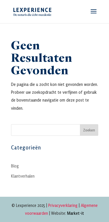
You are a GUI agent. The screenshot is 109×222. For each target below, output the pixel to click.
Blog (15, 166)
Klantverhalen (23, 176)
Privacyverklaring (63, 205)
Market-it (75, 213)
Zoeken (89, 129)
